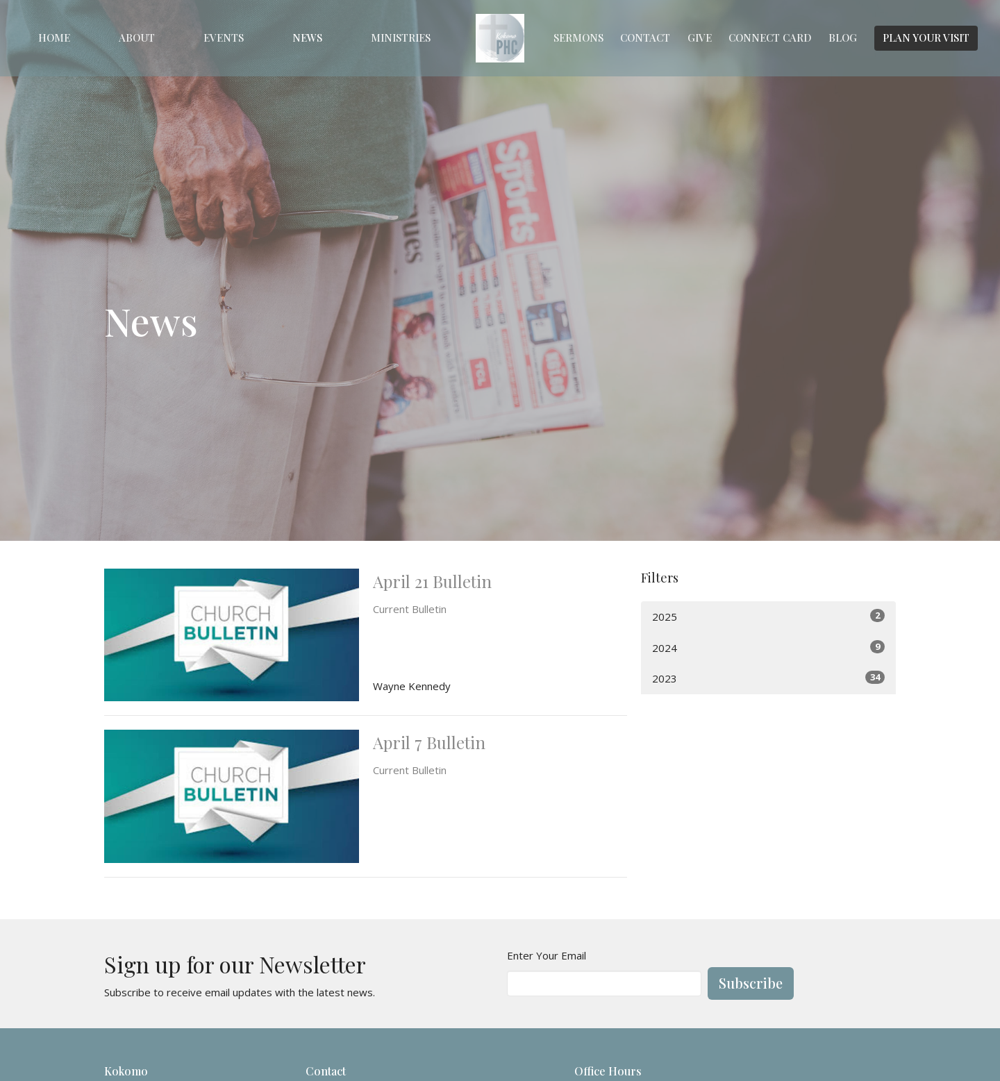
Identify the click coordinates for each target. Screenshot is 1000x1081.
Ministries (401, 37)
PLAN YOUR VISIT (926, 37)
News (307, 37)
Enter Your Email (546, 955)
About (137, 37)
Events (223, 37)
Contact (645, 37)
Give (700, 37)
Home (54, 37)
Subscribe (751, 982)
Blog (842, 37)
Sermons (578, 37)
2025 (768, 616)
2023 (768, 678)
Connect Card (770, 37)
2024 (768, 647)
